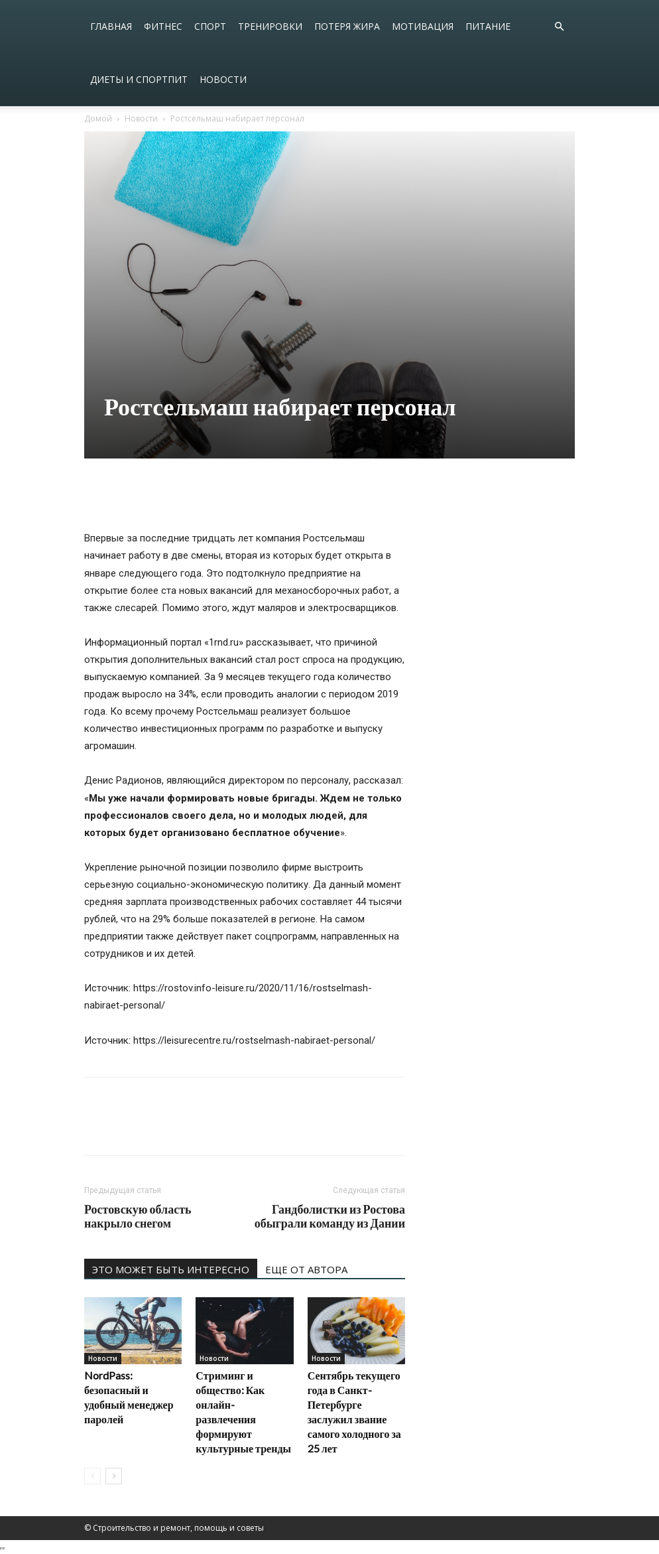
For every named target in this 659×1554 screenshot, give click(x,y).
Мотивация (422, 26)
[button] (559, 27)
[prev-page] (92, 1476)
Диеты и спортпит (139, 79)
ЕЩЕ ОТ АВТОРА (306, 1269)
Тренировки (270, 26)
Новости (223, 79)
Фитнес (163, 26)
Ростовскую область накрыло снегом (138, 1216)
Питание (487, 26)
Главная (111, 26)
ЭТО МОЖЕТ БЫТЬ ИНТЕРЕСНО (170, 1269)
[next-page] (113, 1476)
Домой (98, 118)
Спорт (210, 26)
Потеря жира (347, 26)
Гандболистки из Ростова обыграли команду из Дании (330, 1216)
